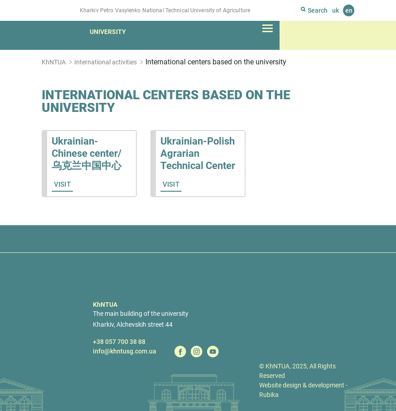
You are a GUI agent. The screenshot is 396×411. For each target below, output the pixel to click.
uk (335, 10)
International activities (105, 62)
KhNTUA (54, 62)
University (108, 31)
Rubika (269, 394)
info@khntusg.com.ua (124, 351)
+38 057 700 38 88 (119, 341)
